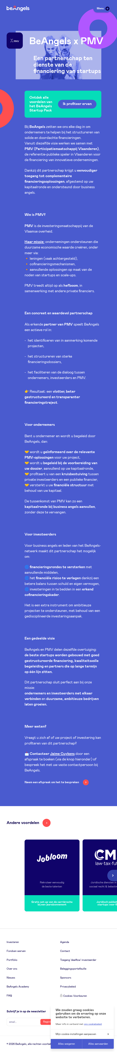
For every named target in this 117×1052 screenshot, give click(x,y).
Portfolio (12, 960)
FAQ (9, 995)
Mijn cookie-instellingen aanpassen (82, 1034)
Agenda (64, 942)
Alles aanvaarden (98, 1044)
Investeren (13, 942)
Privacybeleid (68, 986)
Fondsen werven (16, 951)
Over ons (12, 968)
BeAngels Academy (18, 986)
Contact (65, 951)
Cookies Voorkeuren (75, 996)
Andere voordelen (23, 823)
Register (48, 1021)
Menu (102, 8)
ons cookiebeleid (93, 1024)
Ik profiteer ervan (77, 104)
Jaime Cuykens (62, 754)
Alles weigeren (66, 1044)
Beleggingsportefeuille (73, 968)
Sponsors (65, 977)
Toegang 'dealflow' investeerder (78, 960)
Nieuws (11, 977)
